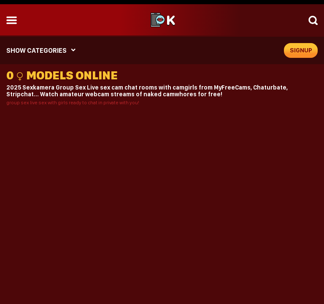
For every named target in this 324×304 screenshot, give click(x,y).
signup (301, 50)
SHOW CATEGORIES (36, 50)
